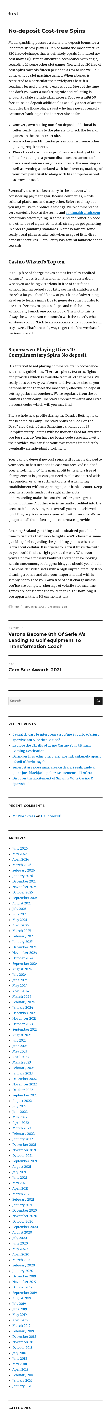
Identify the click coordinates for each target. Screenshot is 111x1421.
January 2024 (22, 1007)
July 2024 (19, 975)
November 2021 (24, 1150)
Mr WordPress (23, 816)
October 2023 (22, 1024)
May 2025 (19, 920)
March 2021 (21, 1194)
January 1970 (22, 1386)
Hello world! (51, 816)
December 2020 (24, 1210)
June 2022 (20, 1112)
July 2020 (19, 1238)
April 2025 (20, 925)
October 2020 (22, 1221)
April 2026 (20, 859)
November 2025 (24, 887)
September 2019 (24, 1293)
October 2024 (22, 958)
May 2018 (19, 1364)
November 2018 (24, 1342)
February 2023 (23, 1068)
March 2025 (21, 931)
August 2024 (22, 969)
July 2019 (19, 1304)
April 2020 (20, 1254)
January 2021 (22, 1205)
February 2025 (23, 936)
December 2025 (24, 881)
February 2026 (23, 870)
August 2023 (21, 1035)
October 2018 (22, 1347)
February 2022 (23, 1134)
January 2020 (22, 1271)
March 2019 (21, 1326)
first (13, 13)
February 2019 (23, 1331)
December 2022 (24, 1079)
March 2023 (21, 1062)
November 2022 (24, 1084)
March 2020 (21, 1260)
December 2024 (24, 947)
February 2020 (23, 1265)
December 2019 (24, 1276)
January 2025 (22, 942)
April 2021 (20, 1188)
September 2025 (24, 898)
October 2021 (22, 1156)
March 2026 (21, 865)
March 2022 (21, 1128)
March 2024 (21, 996)
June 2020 (20, 1243)
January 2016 (22, 1380)
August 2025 (21, 903)
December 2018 (24, 1337)
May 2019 (19, 1315)
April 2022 (20, 1123)
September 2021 (24, 1161)
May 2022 (19, 1117)
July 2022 (19, 1106)
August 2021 (21, 1166)
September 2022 (25, 1095)
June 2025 (19, 914)
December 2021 (24, 1145)
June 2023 (19, 1046)
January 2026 (22, 876)
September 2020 (25, 1227)
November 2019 (24, 1282)
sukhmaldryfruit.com (83, 213)
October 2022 (22, 1090)
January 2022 (22, 1139)
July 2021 (19, 1172)
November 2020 (24, 1216)
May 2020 (20, 1249)
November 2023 (24, 1018)
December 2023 (24, 1013)
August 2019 (21, 1298)
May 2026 (20, 854)
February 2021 (23, 1199)
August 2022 (22, 1101)
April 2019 (20, 1320)
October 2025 (22, 892)
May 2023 (19, 1051)
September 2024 (25, 964)
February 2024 (23, 1002)
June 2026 (20, 848)
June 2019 (19, 1309)
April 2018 (20, 1369)
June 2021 (19, 1177)
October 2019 (22, 1287)
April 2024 (20, 991)
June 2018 (19, 1358)
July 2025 (19, 909)
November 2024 (24, 953)
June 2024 (20, 980)
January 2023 (22, 1073)
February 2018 (23, 1375)
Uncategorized (57, 606)
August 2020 (22, 1232)
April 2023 (20, 1057)
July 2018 (19, 1353)
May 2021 (19, 1183)
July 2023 (19, 1040)
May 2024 (20, 985)
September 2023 (24, 1029)
